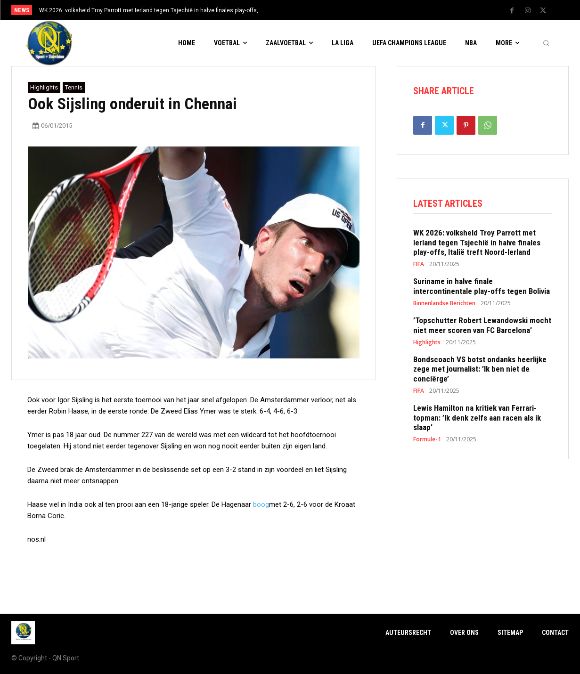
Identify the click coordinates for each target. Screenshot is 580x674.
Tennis (74, 87)
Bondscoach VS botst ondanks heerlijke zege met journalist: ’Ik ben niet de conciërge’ (480, 371)
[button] (546, 43)
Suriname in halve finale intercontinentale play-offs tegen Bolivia (481, 288)
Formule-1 (427, 442)
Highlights (44, 87)
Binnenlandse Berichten (444, 306)
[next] (321, 10)
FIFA (418, 266)
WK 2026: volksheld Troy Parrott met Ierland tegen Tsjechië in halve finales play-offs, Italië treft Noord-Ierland (476, 244)
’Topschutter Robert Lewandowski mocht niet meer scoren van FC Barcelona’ (482, 327)
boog (261, 504)
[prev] (306, 10)
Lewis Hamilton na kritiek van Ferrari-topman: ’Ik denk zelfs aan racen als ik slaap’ (477, 420)
